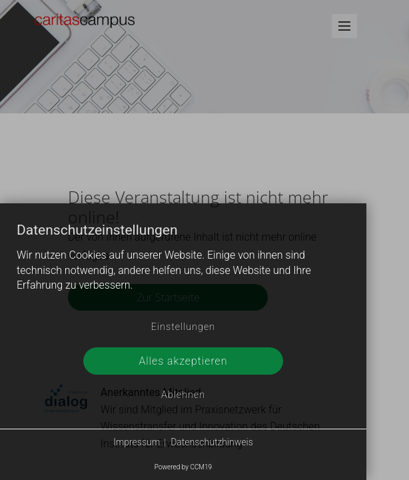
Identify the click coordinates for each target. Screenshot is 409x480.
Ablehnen (183, 395)
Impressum (136, 442)
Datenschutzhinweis (212, 442)
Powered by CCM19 (183, 467)
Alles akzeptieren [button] (183, 361)
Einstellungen (183, 327)
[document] (183, 268)
